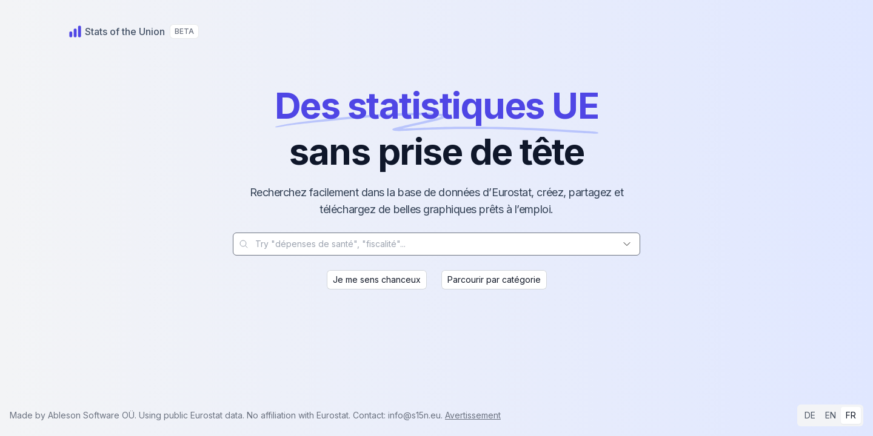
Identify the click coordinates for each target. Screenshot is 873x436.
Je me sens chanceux (377, 279)
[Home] (116, 31)
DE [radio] (809, 415)
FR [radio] (851, 415)
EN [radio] (830, 415)
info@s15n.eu (414, 415)
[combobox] (436, 244)
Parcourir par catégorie (494, 279)
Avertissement (473, 415)
